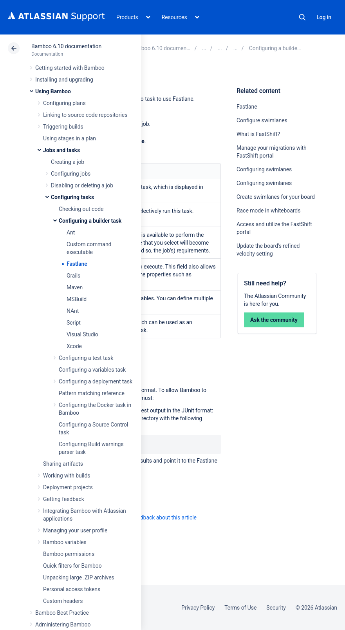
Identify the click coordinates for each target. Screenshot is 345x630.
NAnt (73, 311)
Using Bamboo (53, 91)
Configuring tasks (72, 197)
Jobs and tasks (61, 150)
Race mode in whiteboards (268, 210)
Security (276, 608)
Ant (71, 232)
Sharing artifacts (63, 464)
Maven (75, 287)
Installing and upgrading (64, 79)
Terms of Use (240, 608)
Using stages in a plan (69, 138)
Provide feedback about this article (155, 517)
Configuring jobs (70, 174)
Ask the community (274, 320)
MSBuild (77, 299)
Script (74, 323)
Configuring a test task (86, 358)
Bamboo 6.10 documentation (66, 46)
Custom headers (63, 601)
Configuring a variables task (92, 370)
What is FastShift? (258, 134)
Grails (73, 275)
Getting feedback (63, 499)
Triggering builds (63, 126)
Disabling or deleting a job (82, 185)
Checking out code (81, 209)
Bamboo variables (65, 542)
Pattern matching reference (92, 393)
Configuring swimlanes (264, 169)
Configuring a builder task (90, 221)
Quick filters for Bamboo (72, 566)
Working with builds (66, 475)
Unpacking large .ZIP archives (78, 577)
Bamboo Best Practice (62, 613)
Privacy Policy (198, 608)
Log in (323, 17)
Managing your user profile (75, 530)
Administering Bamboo (62, 624)
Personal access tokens (71, 589)
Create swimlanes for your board (276, 197)
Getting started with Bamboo (70, 68)
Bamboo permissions (68, 554)
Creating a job (67, 162)
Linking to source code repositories (85, 115)
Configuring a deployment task (95, 381)
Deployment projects (68, 487)
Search (302, 17)
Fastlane (77, 264)
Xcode (74, 346)
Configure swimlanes (262, 120)
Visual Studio (82, 334)
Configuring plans (64, 103)
